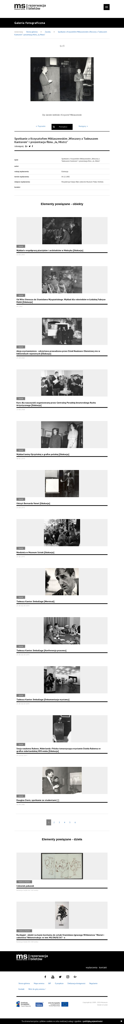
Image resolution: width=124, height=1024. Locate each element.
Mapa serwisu (39, 983)
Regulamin (93, 983)
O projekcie (59, 983)
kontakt (103, 967)
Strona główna (32, 32)
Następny (84, 126)
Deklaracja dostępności (76, 983)
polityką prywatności (93, 1021)
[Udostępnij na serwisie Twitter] (30, 146)
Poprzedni (40, 126)
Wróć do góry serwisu (37, 989)
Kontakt (21, 989)
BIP (49, 983)
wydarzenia (91, 967)
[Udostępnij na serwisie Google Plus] (26, 146)
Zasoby (48, 32)
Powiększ (63, 127)
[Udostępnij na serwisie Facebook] (32, 146)
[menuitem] (91, 967)
